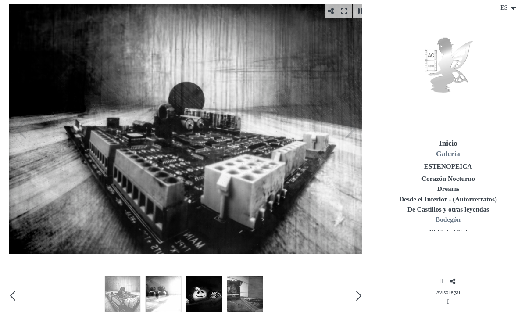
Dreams (448, 188)
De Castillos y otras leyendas (448, 209)
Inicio (448, 143)
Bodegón (448, 219)
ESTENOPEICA (448, 166)
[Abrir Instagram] (441, 281)
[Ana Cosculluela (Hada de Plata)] (448, 68)
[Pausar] (360, 11)
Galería (448, 154)
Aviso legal (448, 292)
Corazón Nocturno (448, 178)
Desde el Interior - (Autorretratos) (448, 199)
